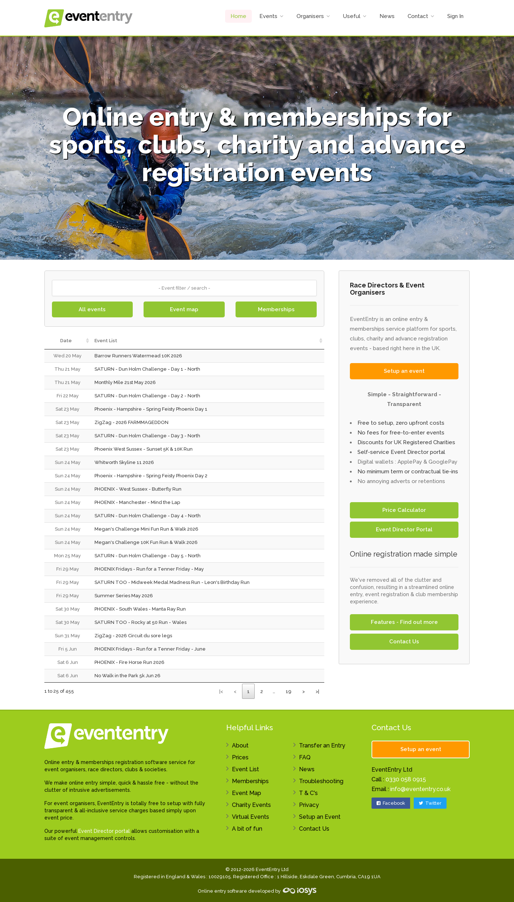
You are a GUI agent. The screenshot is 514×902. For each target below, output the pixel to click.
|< (221, 691)
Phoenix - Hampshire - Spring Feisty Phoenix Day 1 (151, 409)
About (240, 745)
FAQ (305, 757)
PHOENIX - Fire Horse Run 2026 (129, 662)
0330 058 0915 (406, 779)
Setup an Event (320, 816)
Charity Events (251, 804)
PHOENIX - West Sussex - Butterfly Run (138, 489)
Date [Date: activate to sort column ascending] (66, 340)
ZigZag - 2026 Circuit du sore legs (133, 635)
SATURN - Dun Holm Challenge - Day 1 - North (147, 369)
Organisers (310, 16)
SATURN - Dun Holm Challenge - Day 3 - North (147, 435)
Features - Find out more (404, 622)
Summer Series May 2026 (124, 595)
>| (317, 691)
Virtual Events (250, 816)
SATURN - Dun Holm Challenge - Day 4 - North (148, 515)
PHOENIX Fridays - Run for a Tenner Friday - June (150, 649)
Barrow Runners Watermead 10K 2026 (138, 355)
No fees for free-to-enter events (400, 432)
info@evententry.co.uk (420, 789)
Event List (245, 769)
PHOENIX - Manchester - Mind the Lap (137, 502)
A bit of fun (247, 828)
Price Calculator (404, 510)
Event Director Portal (404, 529)
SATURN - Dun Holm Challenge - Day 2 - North (147, 395)
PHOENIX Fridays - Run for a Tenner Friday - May (149, 569)
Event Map (246, 793)
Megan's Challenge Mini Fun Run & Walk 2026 (146, 529)
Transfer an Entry (322, 745)
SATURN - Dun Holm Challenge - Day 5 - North (148, 555)
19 (288, 691)
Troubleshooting (321, 781)
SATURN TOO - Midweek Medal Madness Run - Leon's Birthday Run (172, 582)
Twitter (430, 803)
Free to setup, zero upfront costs (400, 423)
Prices (240, 757)
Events (268, 16)
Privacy (309, 804)
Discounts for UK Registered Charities (406, 442)
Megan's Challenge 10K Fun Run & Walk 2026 (146, 542)
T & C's (308, 793)
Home (238, 16)
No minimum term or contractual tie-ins (407, 471)
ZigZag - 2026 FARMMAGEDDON (131, 422)
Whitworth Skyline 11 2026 (124, 462)
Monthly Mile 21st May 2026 (125, 382)
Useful (351, 16)
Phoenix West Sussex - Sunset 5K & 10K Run (144, 449)
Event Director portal (104, 831)
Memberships (276, 309)
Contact (418, 16)
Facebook (391, 803)
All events (92, 309)
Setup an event (404, 371)
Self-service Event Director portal (401, 452)
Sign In (455, 16)
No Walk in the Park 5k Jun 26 (128, 675)
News (387, 16)
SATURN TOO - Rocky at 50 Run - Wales (140, 622)
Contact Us (404, 641)
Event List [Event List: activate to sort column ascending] (106, 340)
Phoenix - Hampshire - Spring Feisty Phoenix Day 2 (151, 475)
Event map (184, 309)
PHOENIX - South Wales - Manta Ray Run (140, 609)
